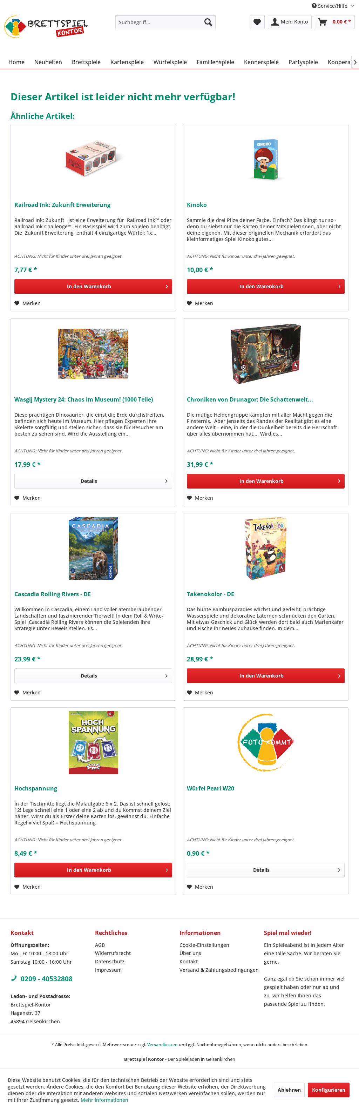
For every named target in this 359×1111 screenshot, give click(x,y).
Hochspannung (35, 788)
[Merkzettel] (257, 22)
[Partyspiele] (303, 62)
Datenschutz (109, 961)
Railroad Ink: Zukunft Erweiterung (62, 205)
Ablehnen (289, 1089)
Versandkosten (162, 1045)
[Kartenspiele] (127, 62)
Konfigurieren (328, 1089)
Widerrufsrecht (113, 953)
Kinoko (197, 205)
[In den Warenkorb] (93, 286)
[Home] (16, 62)
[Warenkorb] (335, 22)
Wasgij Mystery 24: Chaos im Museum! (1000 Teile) (83, 399)
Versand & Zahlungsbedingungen (219, 970)
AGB (100, 945)
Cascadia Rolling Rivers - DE (52, 594)
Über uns (190, 953)
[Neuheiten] (48, 62)
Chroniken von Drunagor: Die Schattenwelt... (250, 399)
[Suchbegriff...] (165, 22)
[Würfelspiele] (170, 62)
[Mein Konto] (290, 22)
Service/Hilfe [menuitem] (330, 5)
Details (124, 480)
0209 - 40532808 (42, 978)
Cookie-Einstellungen (204, 945)
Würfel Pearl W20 (210, 788)
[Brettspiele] (86, 62)
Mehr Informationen (104, 1100)
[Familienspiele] (215, 62)
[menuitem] (165, 22)
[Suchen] (208, 22)
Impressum (108, 970)
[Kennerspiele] (261, 62)
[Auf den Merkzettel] (27, 303)
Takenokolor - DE (210, 594)
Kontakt (189, 961)
